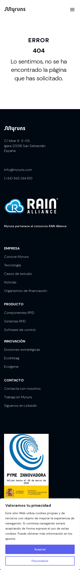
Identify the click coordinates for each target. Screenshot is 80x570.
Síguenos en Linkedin (20, 405)
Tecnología (12, 265)
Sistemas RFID (15, 321)
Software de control (19, 330)
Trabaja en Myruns (18, 397)
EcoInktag (11, 358)
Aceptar (40, 549)
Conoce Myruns (16, 256)
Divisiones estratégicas (22, 349)
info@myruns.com (18, 169)
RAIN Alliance (58, 226)
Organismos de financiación (25, 291)
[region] (40, 534)
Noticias (10, 282)
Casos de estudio (18, 273)
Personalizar (40, 561)
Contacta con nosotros (22, 388)
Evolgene (11, 366)
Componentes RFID (19, 312)
